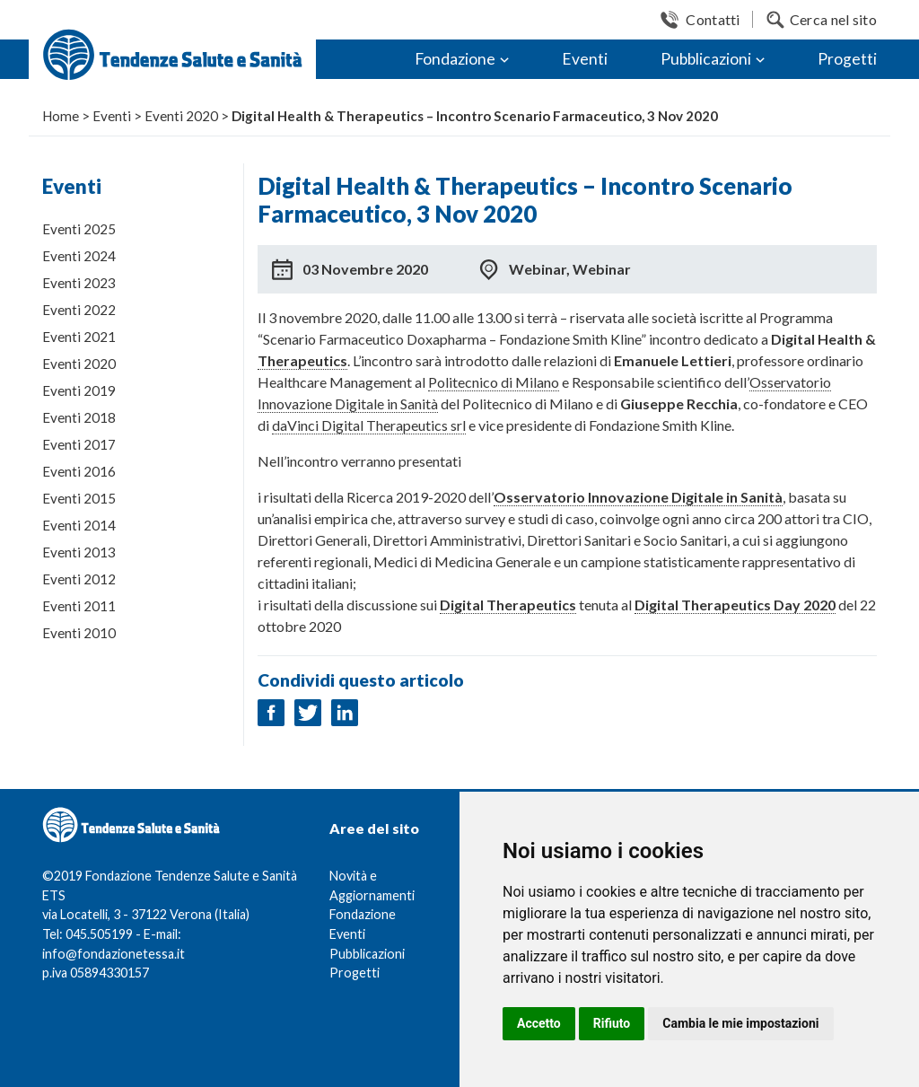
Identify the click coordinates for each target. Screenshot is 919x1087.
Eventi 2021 (79, 337)
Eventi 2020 (79, 363)
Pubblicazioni (706, 58)
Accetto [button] (539, 1023)
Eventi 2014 (79, 525)
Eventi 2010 (79, 633)
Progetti (847, 58)
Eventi (585, 58)
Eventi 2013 (79, 552)
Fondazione (455, 58)
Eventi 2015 (79, 498)
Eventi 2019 (79, 390)
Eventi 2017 (79, 444)
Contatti (713, 19)
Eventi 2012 (79, 579)
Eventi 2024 (79, 256)
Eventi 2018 (79, 417)
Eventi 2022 (79, 310)
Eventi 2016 (79, 471)
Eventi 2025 (79, 229)
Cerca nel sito (833, 19)
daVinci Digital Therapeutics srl (369, 425)
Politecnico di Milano (493, 381)
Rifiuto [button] (612, 1023)
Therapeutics (302, 360)
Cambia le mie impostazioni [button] (740, 1023)
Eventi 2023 (79, 283)
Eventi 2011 (79, 606)
